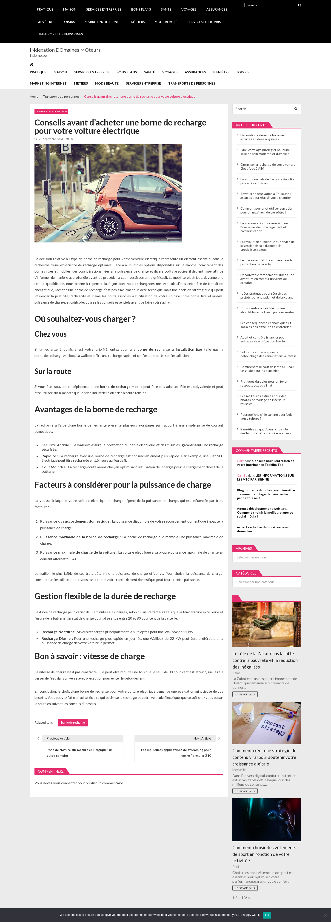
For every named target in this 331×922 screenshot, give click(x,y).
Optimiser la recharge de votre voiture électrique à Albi (267, 166)
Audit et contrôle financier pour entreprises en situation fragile (263, 339)
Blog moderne (247, 490)
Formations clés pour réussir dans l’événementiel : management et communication (264, 227)
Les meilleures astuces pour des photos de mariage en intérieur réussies (263, 400)
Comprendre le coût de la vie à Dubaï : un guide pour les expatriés (267, 369)
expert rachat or (249, 527)
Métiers (138, 22)
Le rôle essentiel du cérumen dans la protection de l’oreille (266, 262)
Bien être (45, 22)
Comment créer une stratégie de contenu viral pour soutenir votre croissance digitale (264, 757)
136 (244, 897)
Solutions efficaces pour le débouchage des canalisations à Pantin (268, 354)
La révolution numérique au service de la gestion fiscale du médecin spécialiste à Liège (267, 245)
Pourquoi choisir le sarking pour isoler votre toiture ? (267, 416)
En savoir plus (245, 694)
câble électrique (142, 445)
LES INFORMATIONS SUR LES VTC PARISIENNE (265, 477)
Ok (267, 915)
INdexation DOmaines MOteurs (65, 49)
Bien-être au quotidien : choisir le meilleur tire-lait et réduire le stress (265, 431)
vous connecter (65, 783)
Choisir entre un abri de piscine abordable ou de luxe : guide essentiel (267, 310)
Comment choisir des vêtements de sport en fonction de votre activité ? (264, 854)
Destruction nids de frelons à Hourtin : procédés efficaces (267, 181)
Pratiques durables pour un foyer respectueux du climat (264, 383)
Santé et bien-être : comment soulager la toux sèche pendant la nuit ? (266, 494)
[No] (325, 915)
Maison (69, 9)
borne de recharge (73, 722)
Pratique (45, 9)
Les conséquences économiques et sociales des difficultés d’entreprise (265, 325)
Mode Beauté (166, 22)
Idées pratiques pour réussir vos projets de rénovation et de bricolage (267, 295)
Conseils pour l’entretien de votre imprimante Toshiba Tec (265, 463)
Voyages (189, 9)
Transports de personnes (60, 34)
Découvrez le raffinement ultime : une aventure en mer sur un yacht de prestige (267, 279)
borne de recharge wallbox (54, 355)
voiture (128, 552)
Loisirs (69, 22)
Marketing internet (103, 22)
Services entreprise (103, 9)
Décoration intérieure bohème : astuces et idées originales (262, 137)
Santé (166, 9)
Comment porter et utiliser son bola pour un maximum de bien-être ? (266, 210)
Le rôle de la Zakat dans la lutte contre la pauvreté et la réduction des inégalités (265, 660)
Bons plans (141, 9)
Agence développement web (258, 508)
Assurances (216, 9)
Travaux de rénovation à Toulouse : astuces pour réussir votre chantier (265, 195)
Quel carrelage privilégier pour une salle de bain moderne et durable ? (265, 152)
